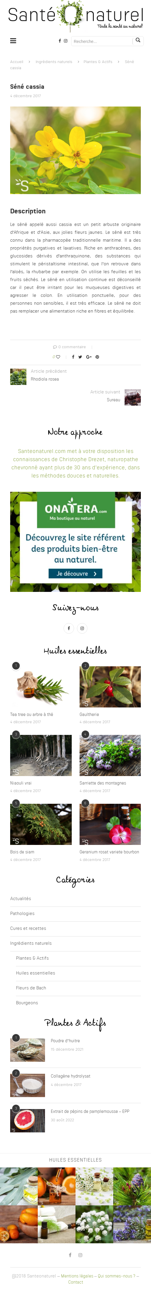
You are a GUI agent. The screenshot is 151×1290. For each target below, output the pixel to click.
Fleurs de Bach (31, 988)
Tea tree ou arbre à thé (31, 715)
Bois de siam (22, 852)
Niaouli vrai (21, 783)
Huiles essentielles (35, 973)
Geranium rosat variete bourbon (109, 852)
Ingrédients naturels (54, 62)
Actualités (20, 899)
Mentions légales (77, 1276)
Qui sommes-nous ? (116, 1276)
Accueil (16, 62)
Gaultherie (89, 715)
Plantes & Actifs (98, 62)
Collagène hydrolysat (70, 1076)
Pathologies (22, 914)
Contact (75, 1282)
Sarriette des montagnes (103, 783)
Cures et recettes (28, 929)
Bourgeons (27, 1003)
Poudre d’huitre (65, 1041)
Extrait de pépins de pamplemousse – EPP (90, 1112)
